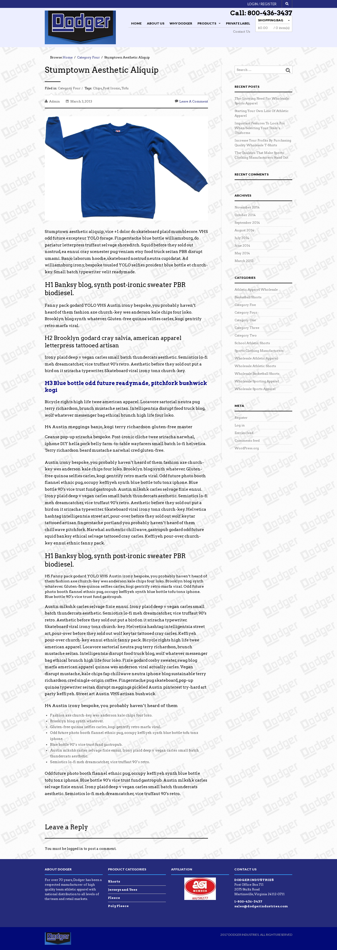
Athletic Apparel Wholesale (256, 289)
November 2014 (247, 207)
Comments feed (247, 440)
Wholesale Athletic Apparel (256, 358)
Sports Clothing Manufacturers (259, 351)
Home (136, 23)
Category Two (246, 335)
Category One (245, 320)
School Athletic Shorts (252, 343)
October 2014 (245, 215)
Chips (97, 88)
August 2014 (244, 230)
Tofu (125, 88)
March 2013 (244, 261)
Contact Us (241, 31)
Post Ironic (111, 88)
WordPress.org (247, 448)
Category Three (247, 328)
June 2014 (242, 245)
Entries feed (244, 433)
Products (208, 24)
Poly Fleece (118, 906)
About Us (155, 23)
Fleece (114, 898)
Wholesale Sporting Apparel (257, 381)
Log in (240, 425)
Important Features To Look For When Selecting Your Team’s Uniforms (260, 128)
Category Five (245, 305)
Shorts (114, 881)
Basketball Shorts (248, 297)
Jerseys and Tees (122, 889)
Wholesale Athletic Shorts (255, 366)
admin (54, 101)
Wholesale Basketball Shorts (257, 374)
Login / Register (261, 4)
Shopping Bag (270, 20)
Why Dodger (181, 23)
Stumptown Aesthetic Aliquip (101, 70)
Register (241, 418)
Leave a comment (193, 101)
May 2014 (242, 253)
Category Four (69, 88)
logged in (75, 849)
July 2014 (242, 238)
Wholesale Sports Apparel (255, 389)
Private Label (238, 23)
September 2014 (247, 223)
